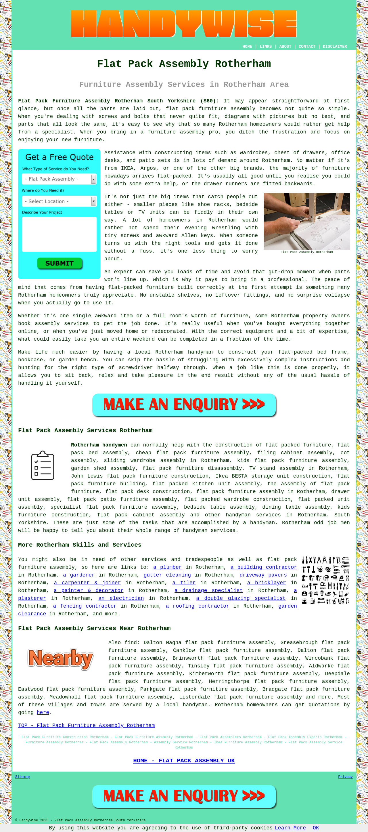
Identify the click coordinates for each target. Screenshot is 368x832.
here (43, 712)
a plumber (167, 567)
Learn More (290, 828)
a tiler (183, 583)
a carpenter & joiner (87, 583)
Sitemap (22, 777)
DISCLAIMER (335, 46)
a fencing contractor (85, 606)
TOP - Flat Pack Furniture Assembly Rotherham (86, 725)
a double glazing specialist (241, 598)
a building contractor (264, 567)
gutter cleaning (167, 575)
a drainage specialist (209, 591)
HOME (247, 46)
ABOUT (285, 46)
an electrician (121, 598)
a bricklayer (266, 583)
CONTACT (307, 46)
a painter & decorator (89, 591)
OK (316, 828)
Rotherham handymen (99, 445)
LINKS (266, 46)
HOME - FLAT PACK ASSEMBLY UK (184, 760)
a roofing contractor (197, 606)
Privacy (345, 777)
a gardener (79, 575)
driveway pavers (263, 575)
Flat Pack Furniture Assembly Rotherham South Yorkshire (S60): (118, 101)
